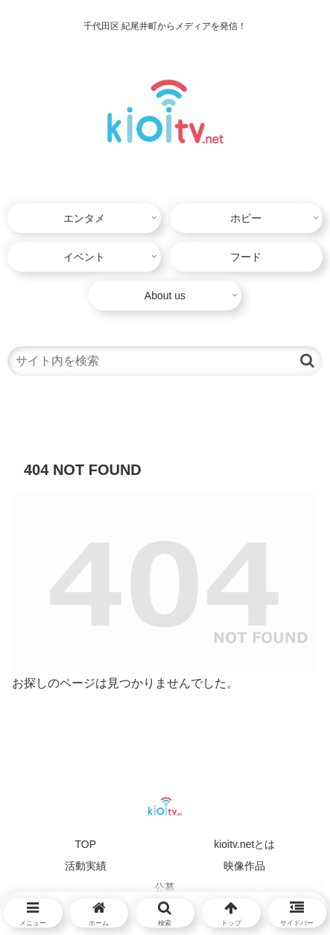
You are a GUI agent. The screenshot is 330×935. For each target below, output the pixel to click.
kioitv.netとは (244, 844)
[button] (307, 360)
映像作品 (244, 866)
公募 (164, 887)
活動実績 (86, 866)
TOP (85, 844)
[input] (165, 361)
